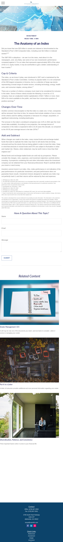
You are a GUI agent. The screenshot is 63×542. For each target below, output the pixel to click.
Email (4, 228)
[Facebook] (27, 525)
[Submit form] (7, 257)
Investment (31, 536)
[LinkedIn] (31, 525)
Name (4, 216)
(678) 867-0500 (34, 509)
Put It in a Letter (6, 384)
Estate (31, 538)
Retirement (31, 534)
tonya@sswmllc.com (31, 522)
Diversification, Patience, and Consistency (16, 440)
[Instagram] (34, 525)
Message (5, 240)
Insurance (31, 540)
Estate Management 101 (9, 327)
